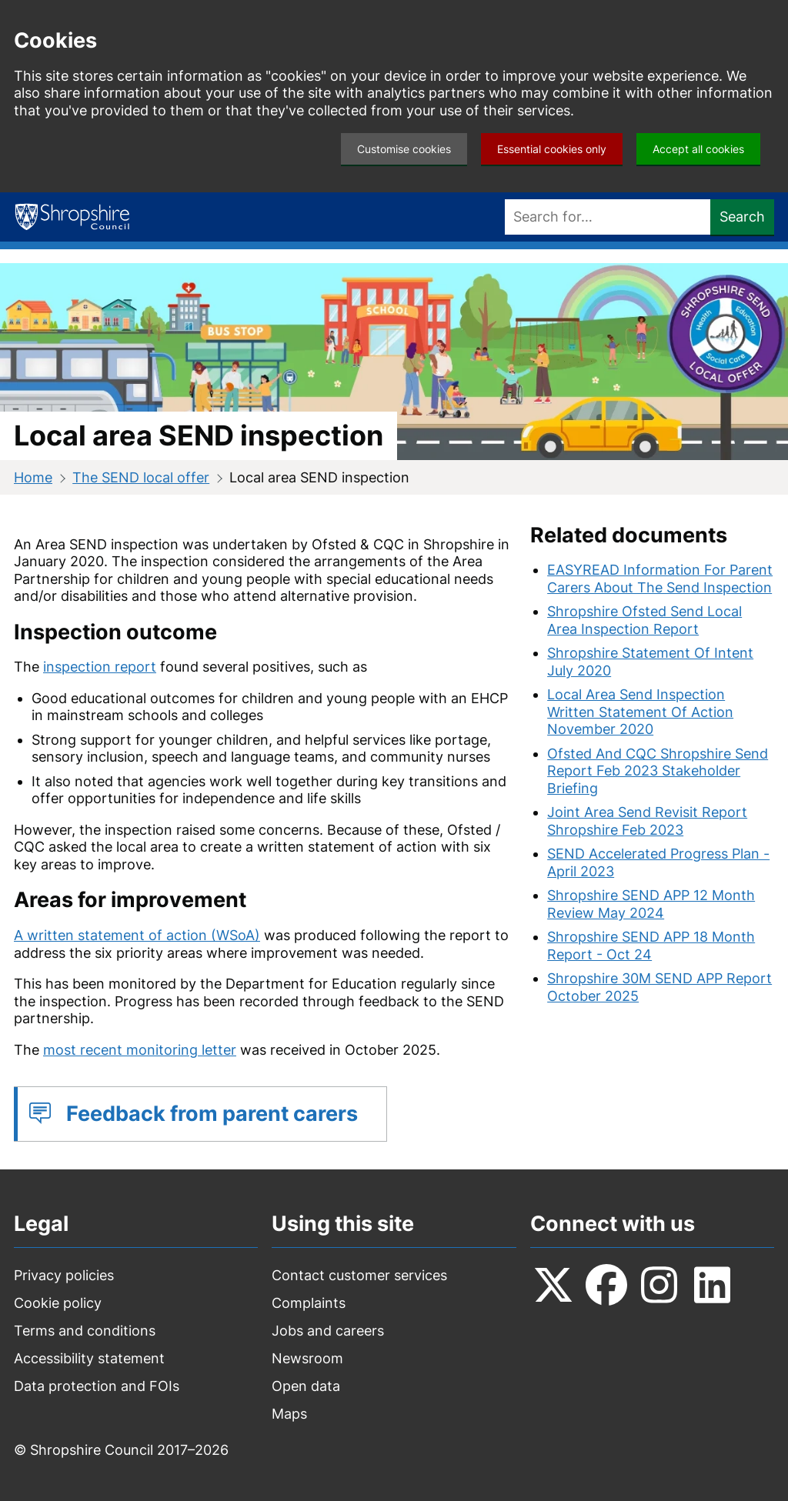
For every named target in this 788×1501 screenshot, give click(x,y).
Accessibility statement (89, 1358)
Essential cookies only (551, 148)
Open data (306, 1386)
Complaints (309, 1303)
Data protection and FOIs (96, 1386)
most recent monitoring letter (139, 1050)
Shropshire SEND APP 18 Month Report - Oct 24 (651, 945)
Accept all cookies (698, 148)
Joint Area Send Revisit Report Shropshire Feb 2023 (647, 821)
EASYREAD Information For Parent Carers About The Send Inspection (660, 578)
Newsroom (307, 1358)
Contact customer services (359, 1275)
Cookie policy (58, 1303)
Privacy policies (64, 1275)
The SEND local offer (140, 477)
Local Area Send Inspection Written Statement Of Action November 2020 (640, 711)
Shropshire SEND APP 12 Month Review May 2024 (651, 904)
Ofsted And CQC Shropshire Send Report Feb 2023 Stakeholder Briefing (657, 770)
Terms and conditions (84, 1331)
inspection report (99, 667)
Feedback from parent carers (212, 1113)
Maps (289, 1414)
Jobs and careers (328, 1331)
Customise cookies (404, 148)
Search (742, 216)
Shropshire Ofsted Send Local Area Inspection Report (644, 620)
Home (33, 477)
